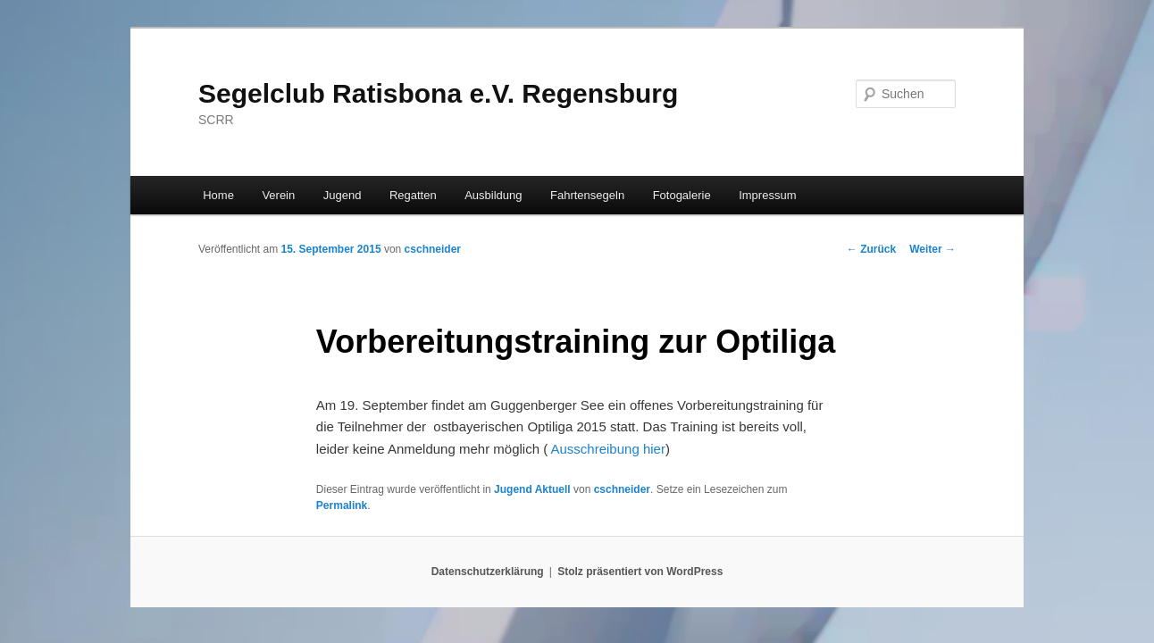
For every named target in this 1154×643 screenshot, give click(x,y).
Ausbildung (493, 195)
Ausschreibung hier (606, 448)
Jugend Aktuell (532, 489)
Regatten (413, 195)
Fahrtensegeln (587, 195)
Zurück (871, 249)
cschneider (433, 249)
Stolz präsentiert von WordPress (640, 571)
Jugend (342, 195)
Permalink (341, 505)
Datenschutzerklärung (487, 571)
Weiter (932, 249)
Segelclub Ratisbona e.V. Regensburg (438, 93)
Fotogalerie (682, 195)
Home (218, 195)
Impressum (767, 195)
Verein (278, 195)
